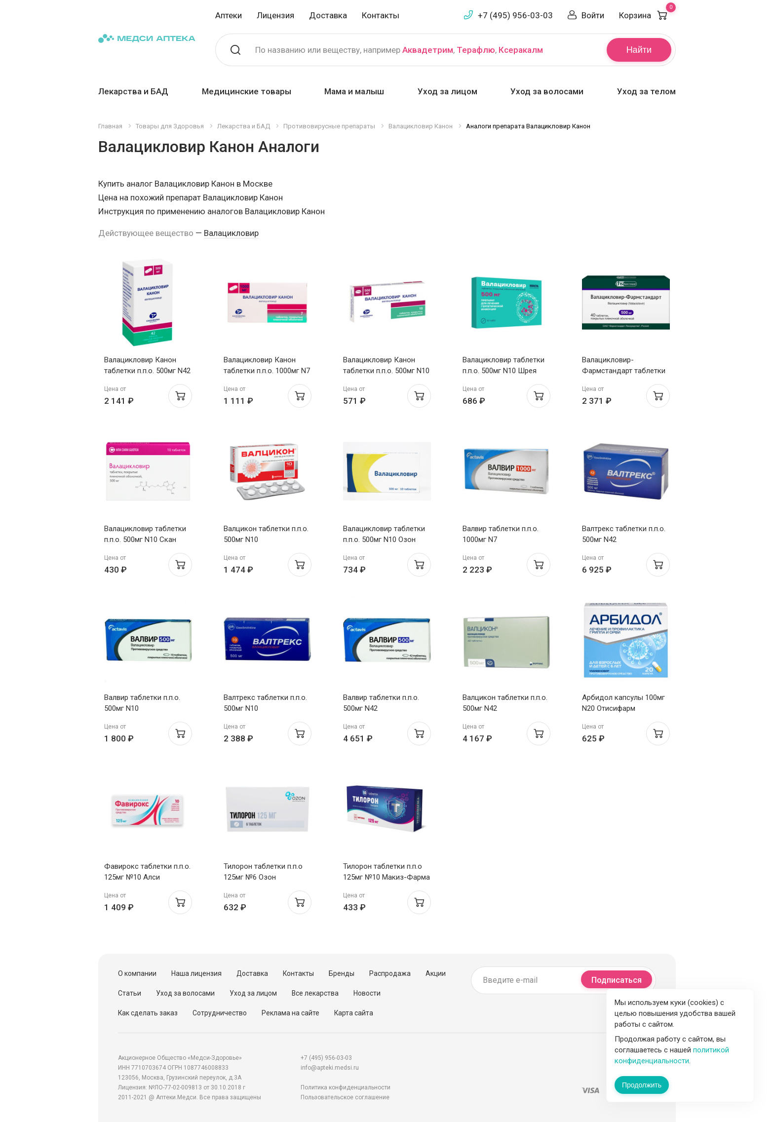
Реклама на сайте (290, 1013)
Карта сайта (353, 1013)
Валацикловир (231, 233)
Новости (367, 993)
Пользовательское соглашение (345, 1097)
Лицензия (275, 15)
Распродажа (390, 973)
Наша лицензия (196, 973)
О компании (137, 973)
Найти (639, 50)
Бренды (341, 973)
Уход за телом (646, 91)
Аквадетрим (427, 50)
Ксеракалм (521, 50)
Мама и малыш (354, 91)
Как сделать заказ (148, 1013)
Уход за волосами (546, 91)
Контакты (380, 15)
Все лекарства (315, 993)
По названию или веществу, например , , (399, 50)
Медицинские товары (246, 91)
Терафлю (476, 50)
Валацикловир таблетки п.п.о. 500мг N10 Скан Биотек (145, 539)
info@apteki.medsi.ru (330, 1067)
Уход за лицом (447, 91)
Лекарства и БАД (133, 91)
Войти (592, 15)
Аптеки (228, 15)
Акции (436, 973)
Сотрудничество (220, 1013)
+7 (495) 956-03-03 (515, 15)
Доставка (328, 15)
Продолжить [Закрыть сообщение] (641, 1085)
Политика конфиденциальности (345, 1087)
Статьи (129, 993)
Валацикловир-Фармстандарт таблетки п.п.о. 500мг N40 (623, 370)
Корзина (647, 15)
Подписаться (616, 980)
